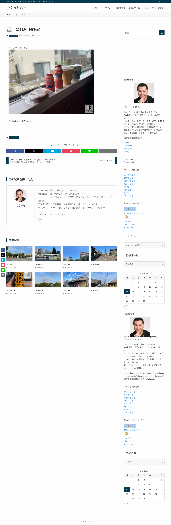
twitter (126, 143)
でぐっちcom (16, 7)
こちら (62, 214)
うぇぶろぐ (13, 36)
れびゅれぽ (128, 227)
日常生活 (127, 190)
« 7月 (126, 306)
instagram (128, 149)
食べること (128, 178)
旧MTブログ (129, 224)
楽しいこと (128, 184)
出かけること (129, 181)
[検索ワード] (144, 32)
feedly (126, 151)
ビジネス (127, 193)
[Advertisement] (144, 56)
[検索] (163, 1)
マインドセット (130, 196)
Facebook (128, 146)
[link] (40, 219)
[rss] (159, 1)
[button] (15, 151)
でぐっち (20, 205)
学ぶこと (127, 187)
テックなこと (129, 175)
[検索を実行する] (162, 32)
